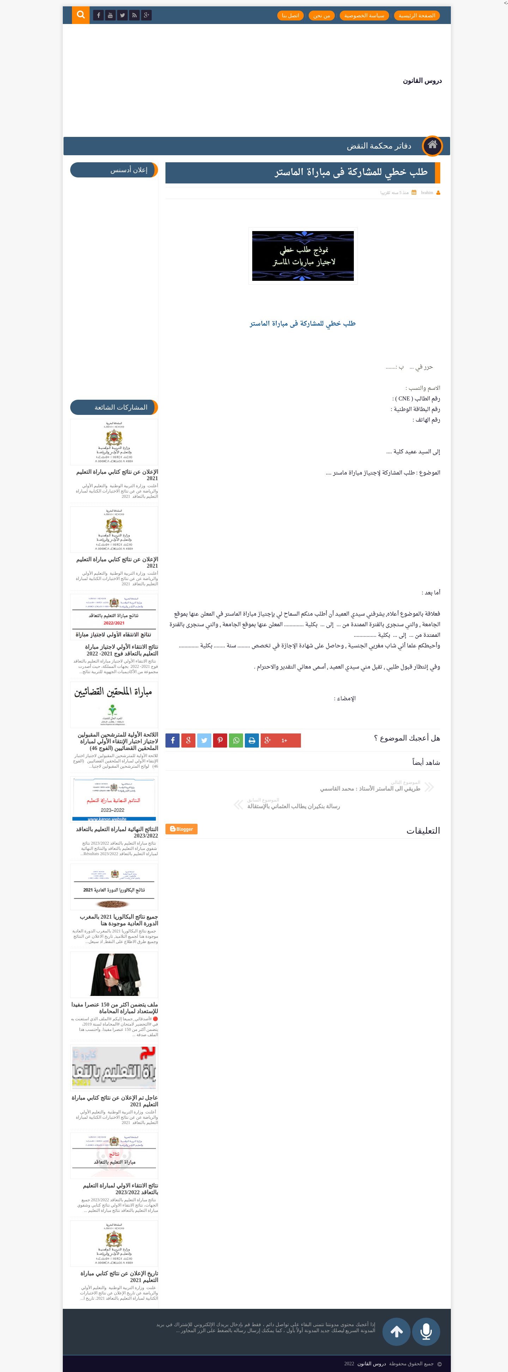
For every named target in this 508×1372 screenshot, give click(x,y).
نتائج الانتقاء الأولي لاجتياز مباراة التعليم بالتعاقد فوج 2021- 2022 (118, 650)
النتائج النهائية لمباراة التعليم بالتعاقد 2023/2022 (114, 832)
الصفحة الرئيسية (412, 15)
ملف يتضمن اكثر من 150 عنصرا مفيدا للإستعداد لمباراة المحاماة (111, 1008)
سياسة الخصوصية (360, 15)
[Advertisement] (199, 80)
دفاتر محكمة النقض (377, 145)
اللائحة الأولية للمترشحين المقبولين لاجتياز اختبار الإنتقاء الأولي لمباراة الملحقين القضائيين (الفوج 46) (115, 741)
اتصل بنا (286, 15)
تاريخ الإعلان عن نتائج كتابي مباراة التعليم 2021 (116, 1276)
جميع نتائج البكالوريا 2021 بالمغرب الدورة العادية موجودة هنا (116, 920)
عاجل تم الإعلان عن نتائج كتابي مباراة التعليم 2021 (112, 1101)
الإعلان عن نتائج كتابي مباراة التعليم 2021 (114, 475)
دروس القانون (418, 80)
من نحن (317, 15)
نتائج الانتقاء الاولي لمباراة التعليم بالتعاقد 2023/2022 (117, 1189)
